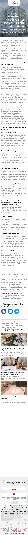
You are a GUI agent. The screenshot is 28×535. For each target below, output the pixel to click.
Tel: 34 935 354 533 (13, 511)
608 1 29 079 (21, 504)
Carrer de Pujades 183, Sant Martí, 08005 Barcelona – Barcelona (14, 509)
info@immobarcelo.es (10, 506)
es (1, 2)
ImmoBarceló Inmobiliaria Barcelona (11, 507)
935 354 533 (13, 504)
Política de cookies (17, 531)
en (5, 2)
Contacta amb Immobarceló (10, 293)
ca (3, 2)
